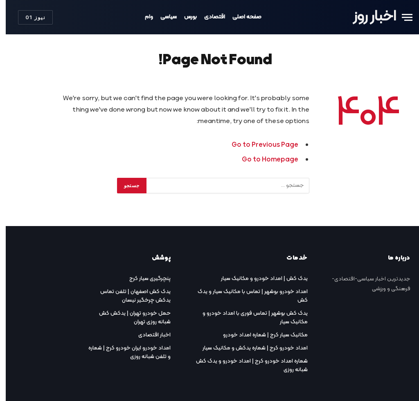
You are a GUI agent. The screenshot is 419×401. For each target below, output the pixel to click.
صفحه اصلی (241, 17)
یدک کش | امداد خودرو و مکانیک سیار (258, 278)
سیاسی (163, 17)
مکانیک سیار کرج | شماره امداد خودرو (259, 335)
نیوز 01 (30, 17)
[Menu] (401, 17)
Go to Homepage (264, 160)
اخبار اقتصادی (149, 335)
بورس (184, 17)
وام (143, 17)
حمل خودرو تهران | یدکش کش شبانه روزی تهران (129, 317)
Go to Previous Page (259, 145)
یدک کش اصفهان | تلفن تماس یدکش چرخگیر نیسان (130, 296)
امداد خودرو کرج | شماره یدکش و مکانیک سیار (249, 348)
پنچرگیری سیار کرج (144, 278)
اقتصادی (208, 17)
